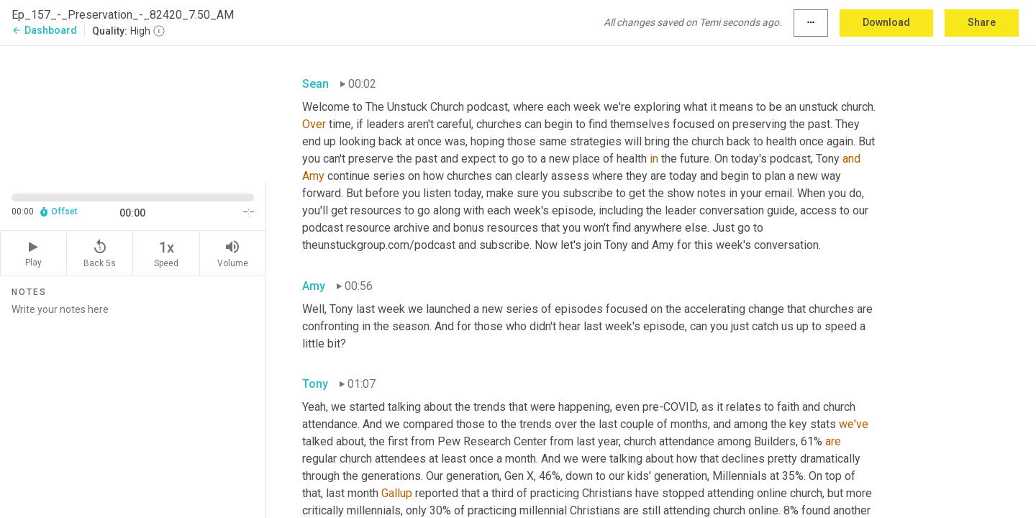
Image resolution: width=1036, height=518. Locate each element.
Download (886, 22)
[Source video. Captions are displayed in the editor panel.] (133, 112)
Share (982, 22)
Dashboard (44, 30)
